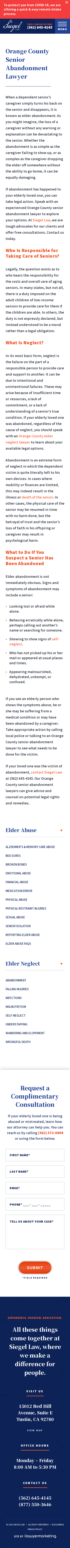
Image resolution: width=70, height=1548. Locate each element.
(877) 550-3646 (35, 1504)
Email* (15, 1188)
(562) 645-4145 (39, 27)
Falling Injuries (17, 989)
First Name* (20, 1155)
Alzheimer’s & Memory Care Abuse (30, 847)
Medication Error (19, 891)
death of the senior (37, 497)
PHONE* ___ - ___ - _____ (30, 1204)
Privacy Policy (35, 1529)
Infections (14, 998)
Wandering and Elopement (25, 1033)
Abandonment (16, 980)
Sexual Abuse (15, 917)
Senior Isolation (18, 926)
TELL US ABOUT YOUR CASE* (31, 1221)
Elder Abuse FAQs (18, 944)
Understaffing (16, 1024)
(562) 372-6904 (50, 1132)
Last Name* (19, 1171)
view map (35, 1430)
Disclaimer (57, 1524)
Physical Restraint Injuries (26, 908)
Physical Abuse (16, 900)
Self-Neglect (16, 1015)
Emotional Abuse (18, 873)
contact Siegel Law (46, 772)
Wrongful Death (18, 1042)
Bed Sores (13, 856)
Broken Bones (16, 864)
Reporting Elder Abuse (23, 935)
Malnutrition (16, 1007)
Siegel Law (41, 220)
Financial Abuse (17, 882)
